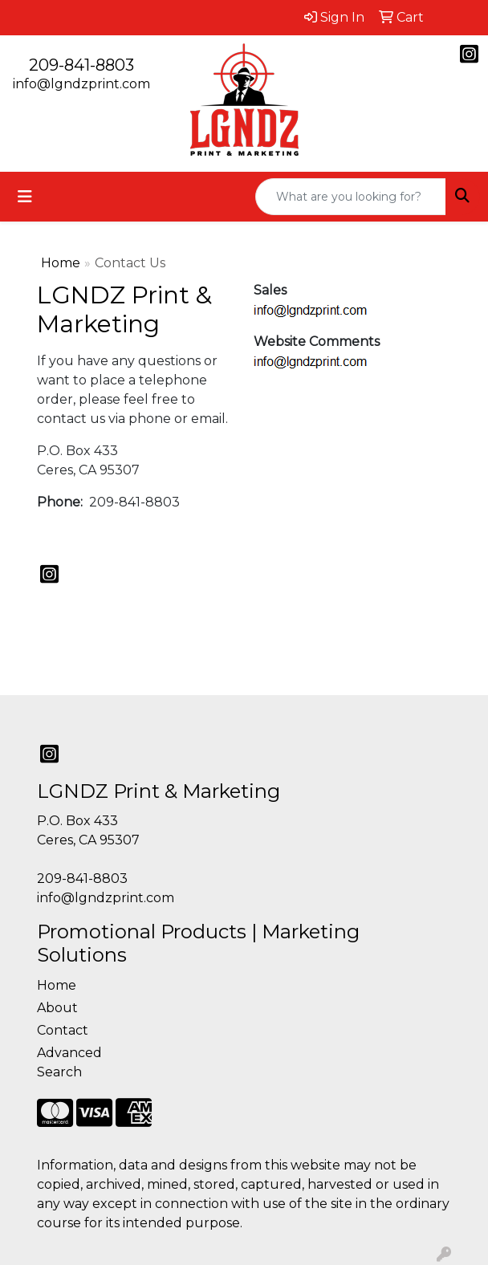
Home (60, 262)
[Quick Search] (350, 196)
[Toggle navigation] (25, 196)
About (57, 1007)
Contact (62, 1030)
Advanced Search (69, 1062)
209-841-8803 (81, 65)
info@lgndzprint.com (81, 84)
